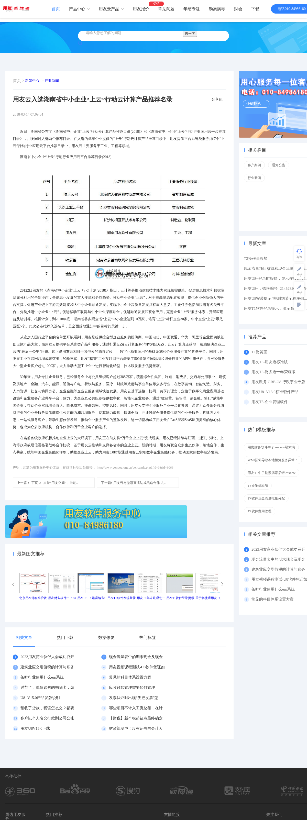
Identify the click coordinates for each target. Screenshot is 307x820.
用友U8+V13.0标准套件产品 (275, 392)
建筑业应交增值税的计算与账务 (47, 667)
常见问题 (166, 9)
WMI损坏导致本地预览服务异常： (273, 460)
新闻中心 (32, 81)
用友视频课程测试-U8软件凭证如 (137, 667)
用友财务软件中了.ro (62, 598)
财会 (238, 9)
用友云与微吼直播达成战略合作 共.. (133, 483)
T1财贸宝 (259, 352)
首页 (56, 9)
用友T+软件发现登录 (121, 598)
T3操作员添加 (255, 259)
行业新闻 (52, 81)
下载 (255, 9)
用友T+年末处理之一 (151, 598)
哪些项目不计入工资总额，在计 (136, 708)
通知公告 (278, 165)
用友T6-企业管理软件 (269, 402)
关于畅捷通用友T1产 (209, 598)
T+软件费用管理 (259, 511)
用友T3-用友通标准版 (269, 362)
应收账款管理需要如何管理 (132, 687)
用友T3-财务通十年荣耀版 (274, 372)
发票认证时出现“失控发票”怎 (133, 698)
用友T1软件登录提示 (180, 598)
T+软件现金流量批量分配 (266, 498)
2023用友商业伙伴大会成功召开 (47, 657)
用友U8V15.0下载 (35, 728)
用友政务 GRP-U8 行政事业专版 (278, 382)
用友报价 (141, 9)
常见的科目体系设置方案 (130, 677)
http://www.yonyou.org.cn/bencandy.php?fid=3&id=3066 (135, 467)
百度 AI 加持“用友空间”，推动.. (47, 483)
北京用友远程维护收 (33, 598)
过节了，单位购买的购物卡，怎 (47, 687)
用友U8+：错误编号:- (91, 598)
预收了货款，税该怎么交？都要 (47, 708)
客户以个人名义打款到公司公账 (47, 718)
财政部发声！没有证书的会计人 (136, 728)
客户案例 (254, 165)
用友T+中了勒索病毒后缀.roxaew (271, 473)
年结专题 (191, 9)
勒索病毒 (217, 9)
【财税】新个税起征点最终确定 (136, 718)
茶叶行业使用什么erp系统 (42, 677)
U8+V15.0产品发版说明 (40, 698)
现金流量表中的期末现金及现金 (136, 657)
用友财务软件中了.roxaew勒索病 (271, 447)
